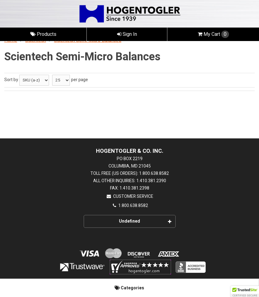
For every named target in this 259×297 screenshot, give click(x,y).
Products (43, 34)
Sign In (127, 34)
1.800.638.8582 (129, 205)
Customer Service (129, 196)
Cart (213, 34)
